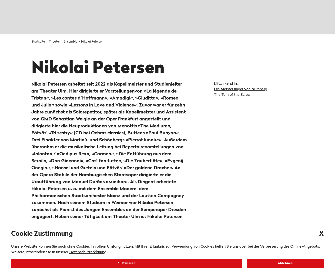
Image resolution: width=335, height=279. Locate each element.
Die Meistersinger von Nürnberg (240, 89)
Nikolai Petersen (92, 41)
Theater (54, 41)
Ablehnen (285, 263)
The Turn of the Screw (232, 95)
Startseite (38, 41)
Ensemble (71, 41)
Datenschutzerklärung (87, 252)
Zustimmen (126, 263)
